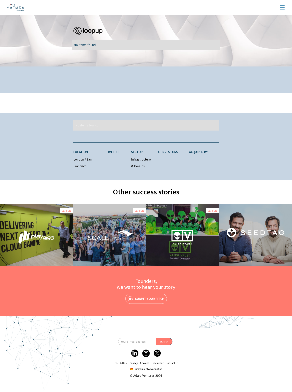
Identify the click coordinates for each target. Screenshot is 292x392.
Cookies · (145, 363)
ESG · (116, 363)
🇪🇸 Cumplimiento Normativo (146, 369)
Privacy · (134, 363)
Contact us (172, 363)
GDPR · (124, 363)
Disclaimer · (158, 363)
